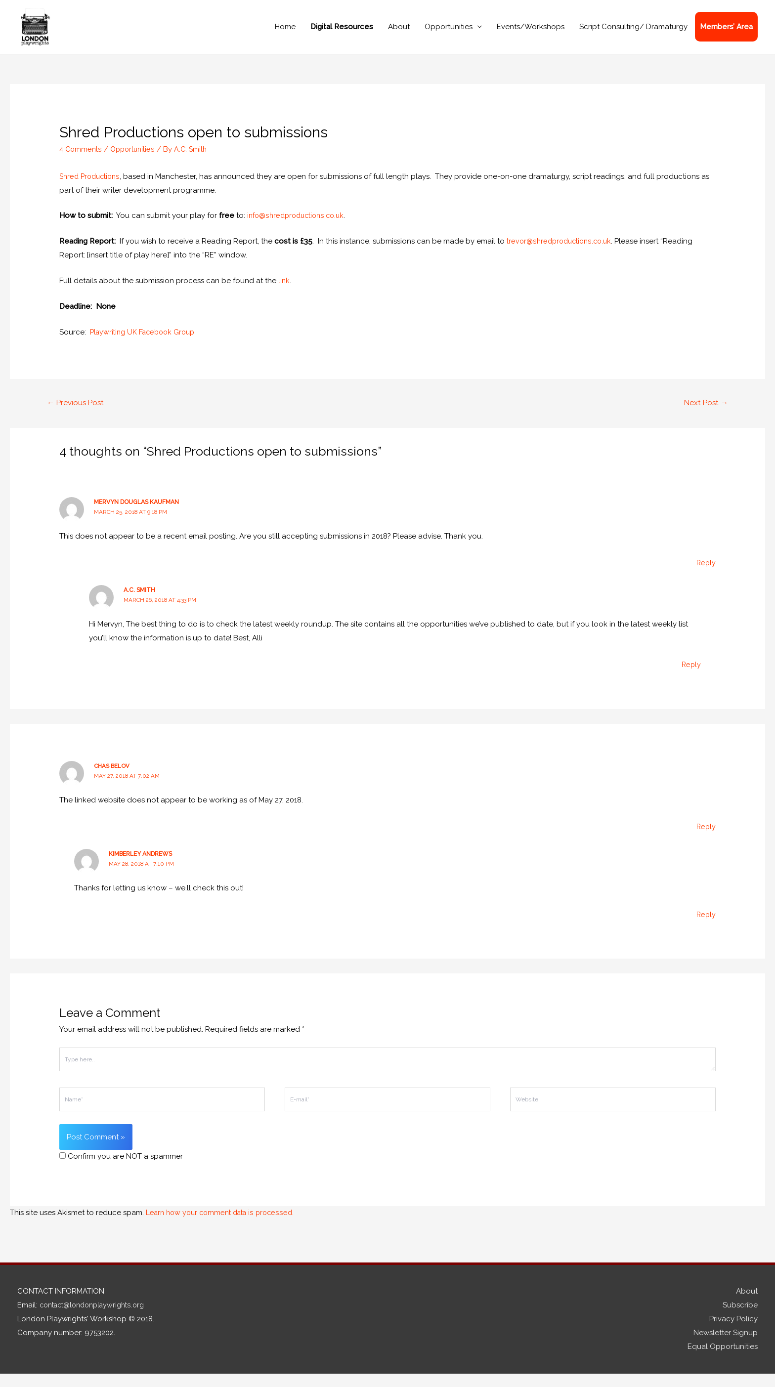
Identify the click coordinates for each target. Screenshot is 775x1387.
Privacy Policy (733, 1332)
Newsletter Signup (725, 1346)
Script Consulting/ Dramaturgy (633, 33)
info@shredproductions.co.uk (298, 228)
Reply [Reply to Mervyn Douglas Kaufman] (705, 576)
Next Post (705, 415)
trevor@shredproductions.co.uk (562, 253)
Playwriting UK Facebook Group (146, 344)
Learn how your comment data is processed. (224, 1225)
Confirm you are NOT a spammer (121, 1169)
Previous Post (77, 415)
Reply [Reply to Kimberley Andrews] (705, 928)
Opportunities (449, 33)
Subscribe (740, 1318)
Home (285, 33)
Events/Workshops (530, 33)
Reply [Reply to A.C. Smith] (691, 677)
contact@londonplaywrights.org (97, 1318)
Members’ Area (726, 33)
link (284, 293)
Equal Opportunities (723, 1359)
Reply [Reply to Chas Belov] (705, 840)
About (399, 33)
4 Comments (81, 161)
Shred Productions (92, 188)
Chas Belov (112, 779)
